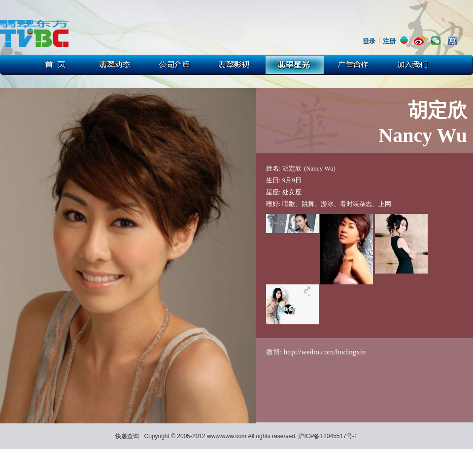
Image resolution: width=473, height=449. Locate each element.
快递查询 (127, 436)
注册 (389, 41)
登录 (369, 41)
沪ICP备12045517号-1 (327, 436)
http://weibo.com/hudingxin (324, 352)
